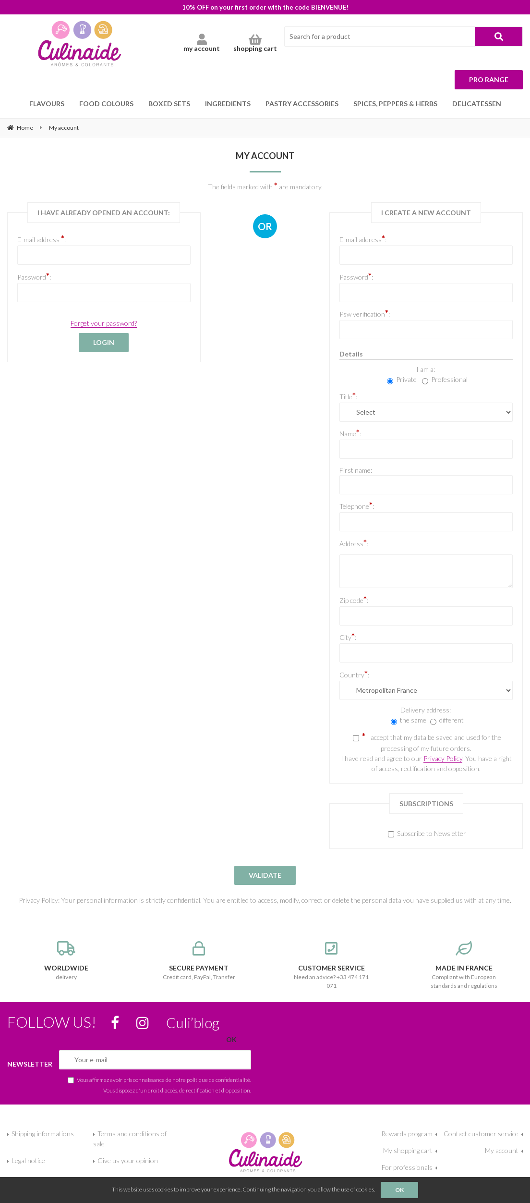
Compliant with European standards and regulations (464, 965)
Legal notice (28, 1160)
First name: (355, 470)
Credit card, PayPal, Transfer (199, 961)
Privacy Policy (442, 758)
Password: (34, 276)
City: (347, 636)
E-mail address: (362, 238)
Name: (350, 433)
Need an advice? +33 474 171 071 (331, 965)
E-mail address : (41, 238)
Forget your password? (104, 323)
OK (399, 1189)
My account (501, 1150)
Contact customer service (481, 1133)
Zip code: (353, 599)
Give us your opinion (127, 1160)
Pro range (488, 79)
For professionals (407, 1167)
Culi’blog (192, 1022)
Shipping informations (43, 1133)
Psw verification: (364, 313)
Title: (348, 396)
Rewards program (407, 1133)
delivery (66, 961)
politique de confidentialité (218, 1079)
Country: (354, 674)
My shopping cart (408, 1150)
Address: (353, 543)
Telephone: (356, 505)
